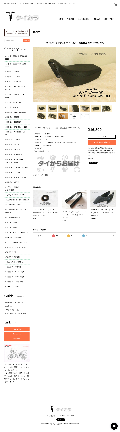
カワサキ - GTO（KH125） (16, 195)
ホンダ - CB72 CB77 (13, 77)
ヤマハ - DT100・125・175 (16, 242)
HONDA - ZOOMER (13, 122)
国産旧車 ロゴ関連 (13, 267)
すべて (40, 236)
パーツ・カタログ (13, 286)
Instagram (17, 334)
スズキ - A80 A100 (13, 227)
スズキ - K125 (11, 222)
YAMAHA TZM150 (13, 257)
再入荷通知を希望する (102, 142)
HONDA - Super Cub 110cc (16, 112)
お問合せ (9, 306)
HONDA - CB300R (13, 172)
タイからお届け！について (16, 302)
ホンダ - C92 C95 (12, 72)
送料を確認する (108, 150)
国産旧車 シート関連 (14, 282)
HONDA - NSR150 (13, 145)
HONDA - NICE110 (13, 150)
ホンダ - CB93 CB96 (13, 82)
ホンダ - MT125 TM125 (14, 102)
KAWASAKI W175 (13, 217)
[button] (84, 19)
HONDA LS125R (13, 140)
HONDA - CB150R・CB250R (17, 167)
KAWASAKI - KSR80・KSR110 (17, 200)
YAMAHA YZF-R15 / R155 (16, 247)
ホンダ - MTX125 (12, 107)
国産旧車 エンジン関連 (15, 272)
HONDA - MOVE (12, 182)
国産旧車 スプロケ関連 (15, 277)
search (26, 40)
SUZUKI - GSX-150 (13, 237)
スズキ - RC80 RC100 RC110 (17, 232)
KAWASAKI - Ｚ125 (13, 205)
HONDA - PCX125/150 (14, 154)
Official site (17, 329)
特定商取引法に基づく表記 (16, 313)
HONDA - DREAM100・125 (16, 127)
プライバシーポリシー (14, 310)
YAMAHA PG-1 (11, 252)
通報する (90, 158)
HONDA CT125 (12, 117)
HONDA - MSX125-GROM (16, 177)
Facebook (17, 338)
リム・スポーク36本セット (16, 262)
